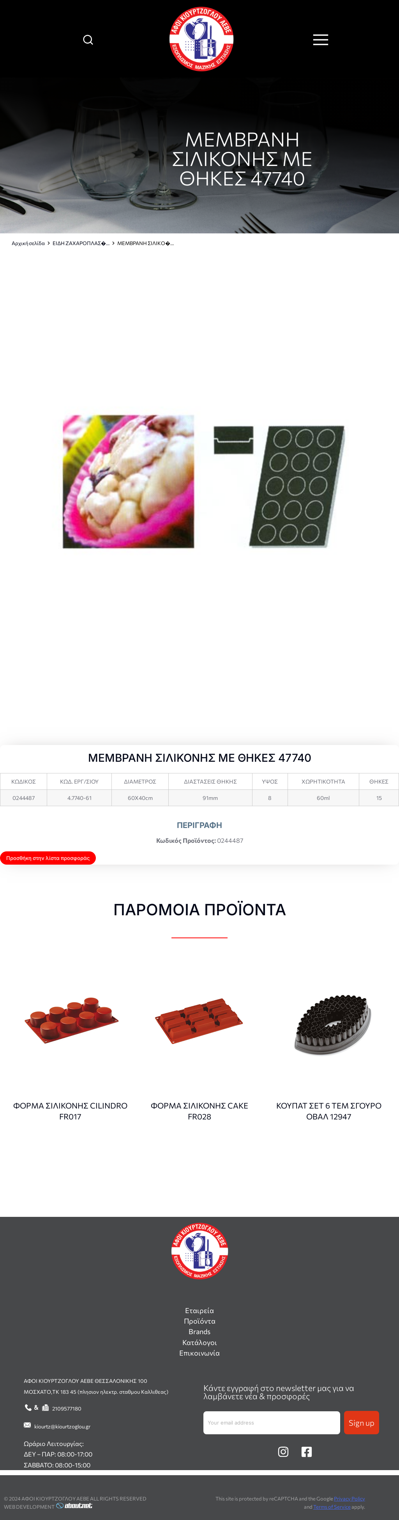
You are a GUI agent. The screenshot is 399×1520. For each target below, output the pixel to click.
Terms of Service (332, 1507)
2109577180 (66, 1408)
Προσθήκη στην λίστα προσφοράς (48, 858)
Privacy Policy (349, 1498)
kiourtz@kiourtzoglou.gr (62, 1426)
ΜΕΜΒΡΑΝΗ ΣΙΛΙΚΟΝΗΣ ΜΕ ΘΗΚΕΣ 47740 (242, 158)
